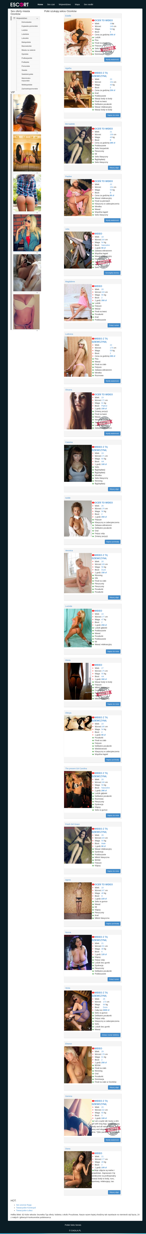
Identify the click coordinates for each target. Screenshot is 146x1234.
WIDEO (98, 234)
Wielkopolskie (27, 85)
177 (103, 617)
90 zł (103, 248)
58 (111, 29)
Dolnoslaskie (26, 22)
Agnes (68, 880)
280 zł (112, 143)
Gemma (68, 1096)
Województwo (65, 4)
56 (102, 511)
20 (102, 289)
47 (102, 619)
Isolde (67, 498)
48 (102, 893)
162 (103, 1110)
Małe (103, 843)
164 (103, 239)
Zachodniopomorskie (30, 89)
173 (104, 1002)
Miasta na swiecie (28, 50)
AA (102, 461)
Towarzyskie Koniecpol (26, 1208)
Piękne (104, 406)
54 (102, 242)
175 (103, 671)
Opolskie (25, 54)
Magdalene (70, 281)
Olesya (68, 713)
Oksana (68, 390)
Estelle (68, 16)
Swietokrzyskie (27, 74)
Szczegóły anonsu (112, 273)
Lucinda (68, 606)
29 (102, 1051)
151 (103, 946)
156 (111, 134)
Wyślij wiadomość (112, 60)
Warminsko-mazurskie (26, 79)
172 (103, 400)
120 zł (104, 954)
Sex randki (88, 4)
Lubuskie (25, 38)
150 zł (104, 408)
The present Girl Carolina (76, 768)
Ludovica (69, 334)
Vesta (67, 988)
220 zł (104, 899)
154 (111, 82)
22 (111, 184)
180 (103, 726)
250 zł (112, 90)
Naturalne (105, 245)
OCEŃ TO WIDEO (104, 20)
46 (111, 85)
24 (102, 614)
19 (102, 397)
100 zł (104, 464)
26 (102, 506)
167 (103, 890)
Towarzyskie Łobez (24, 1210)
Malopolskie (26, 42)
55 (102, 674)
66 (102, 295)
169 (103, 564)
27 (102, 668)
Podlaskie (25, 62)
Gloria (67, 660)
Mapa (77, 4)
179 (111, 348)
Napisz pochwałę (112, 542)
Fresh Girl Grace (72, 824)
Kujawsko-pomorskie (30, 26)
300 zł (104, 679)
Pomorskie (26, 66)
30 (111, 23)
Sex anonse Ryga (24, 1205)
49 (102, 1162)
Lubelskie (25, 34)
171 (103, 456)
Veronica (69, 550)
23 (111, 79)
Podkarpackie (27, 58)
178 (103, 1054)
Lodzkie (25, 30)
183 (103, 292)
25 (104, 999)
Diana (67, 1149)
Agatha (68, 68)
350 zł (112, 35)
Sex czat (51, 4)
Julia (67, 229)
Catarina (69, 442)
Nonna (68, 932)
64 (102, 459)
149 (111, 26)
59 (111, 190)
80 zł (112, 195)
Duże (103, 570)
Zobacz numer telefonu (110, 1035)
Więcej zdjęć (114, 168)
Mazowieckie (27, 46)
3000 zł (106, 1010)
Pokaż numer (114, 325)
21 (111, 132)
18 (102, 237)
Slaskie (24, 70)
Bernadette (70, 124)
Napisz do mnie (113, 115)
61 (102, 403)
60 (102, 1113)
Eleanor (68, 1044)
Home (40, 4)
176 (103, 508)
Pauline (68, 176)
